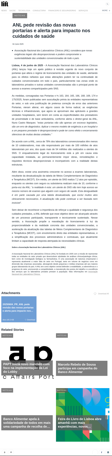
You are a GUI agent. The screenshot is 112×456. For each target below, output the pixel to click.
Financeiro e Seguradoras (62, 11)
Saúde (12, 11)
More (106, 10)
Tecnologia (24, 11)
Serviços (83, 11)
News (4, 11)
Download (30, 320)
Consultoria (39, 11)
